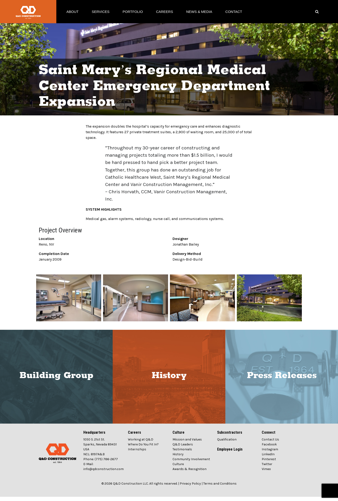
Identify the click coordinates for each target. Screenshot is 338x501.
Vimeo (266, 473)
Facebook (269, 449)
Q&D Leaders (183, 449)
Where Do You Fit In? (143, 449)
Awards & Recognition (190, 473)
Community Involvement (191, 463)
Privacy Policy (190, 488)
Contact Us (270, 444)
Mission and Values (187, 444)
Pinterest (269, 463)
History (169, 380)
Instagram (270, 453)
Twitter (267, 468)
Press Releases (282, 380)
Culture (178, 468)
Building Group (56, 380)
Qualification (227, 444)
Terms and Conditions (220, 488)
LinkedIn (268, 458)
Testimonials (182, 453)
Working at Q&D (140, 444)
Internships (137, 453)
